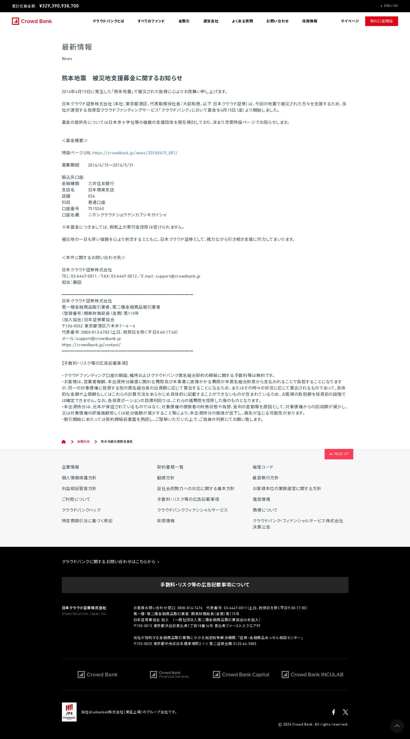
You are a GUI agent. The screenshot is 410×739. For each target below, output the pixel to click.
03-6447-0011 (235, 608)
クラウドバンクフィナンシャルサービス (192, 510)
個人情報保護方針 (79, 478)
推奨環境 (261, 499)
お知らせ (83, 442)
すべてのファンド (151, 21)
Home (64, 442)
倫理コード (263, 467)
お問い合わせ (277, 21)
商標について (265, 510)
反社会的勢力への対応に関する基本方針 (196, 489)
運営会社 (211, 21)
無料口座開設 (381, 21)
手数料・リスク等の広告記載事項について (205, 585)
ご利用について (76, 499)
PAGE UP (338, 454)
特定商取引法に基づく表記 (87, 521)
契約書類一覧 (170, 467)
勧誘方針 (166, 478)
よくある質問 (242, 21)
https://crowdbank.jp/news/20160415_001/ (135, 153)
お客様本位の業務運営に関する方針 (287, 489)
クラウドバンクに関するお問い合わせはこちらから (111, 562)
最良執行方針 (266, 478)
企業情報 (70, 467)
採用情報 (309, 21)
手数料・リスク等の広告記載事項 (188, 499)
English (391, 6)
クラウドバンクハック (81, 510)
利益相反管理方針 (79, 489)
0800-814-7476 (189, 608)
